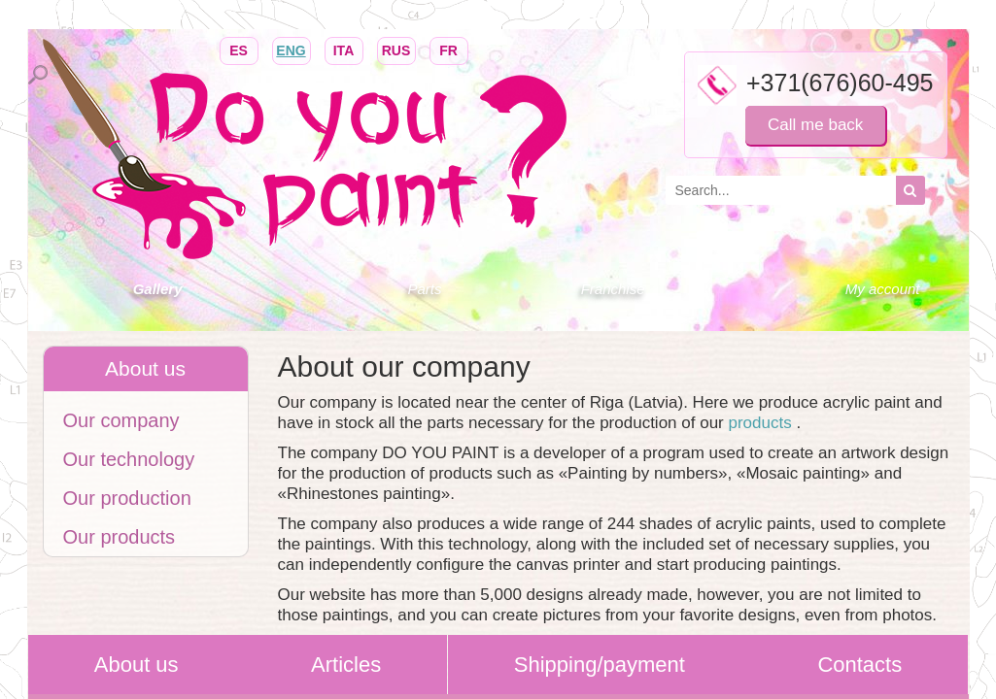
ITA (344, 49)
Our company (121, 420)
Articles (346, 664)
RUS (396, 49)
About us (136, 664)
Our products (119, 537)
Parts (424, 289)
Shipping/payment (599, 664)
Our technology (129, 459)
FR (448, 49)
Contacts (859, 664)
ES (239, 49)
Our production (127, 498)
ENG (291, 49)
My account (882, 289)
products (762, 423)
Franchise (613, 289)
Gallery (158, 289)
